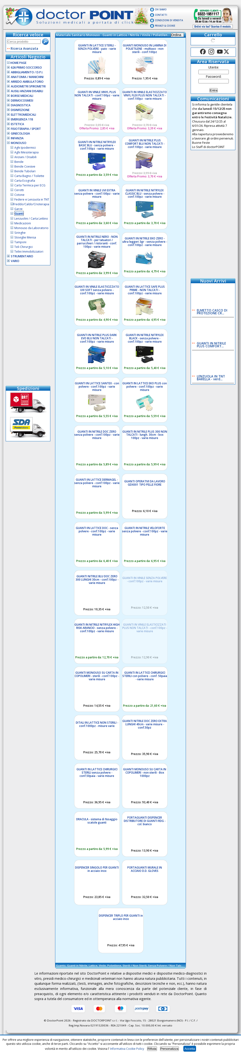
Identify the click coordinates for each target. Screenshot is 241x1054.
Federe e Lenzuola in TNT (31, 199)
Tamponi (20, 242)
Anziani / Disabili (25, 157)
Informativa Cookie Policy (127, 1049)
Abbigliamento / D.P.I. (27, 72)
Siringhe (20, 233)
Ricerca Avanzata (24, 48)
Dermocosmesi (22, 100)
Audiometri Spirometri (28, 86)
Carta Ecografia (24, 181)
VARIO (15, 261)
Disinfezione (20, 110)
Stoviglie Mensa (25, 237)
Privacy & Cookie (165, 25)
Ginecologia (20, 133)
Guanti (19, 214)
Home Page (16, 63)
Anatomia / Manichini (27, 77)
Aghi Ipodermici (25, 148)
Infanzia (17, 138)
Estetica (17, 124)
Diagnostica (20, 105)
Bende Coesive (24, 166)
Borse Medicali (22, 96)
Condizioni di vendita (169, 20)
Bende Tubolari (25, 171)
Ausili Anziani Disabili (27, 91)
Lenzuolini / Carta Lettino (31, 219)
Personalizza (169, 1048)
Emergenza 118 (22, 119)
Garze (18, 209)
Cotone (19, 195)
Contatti (161, 14)
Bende (19, 162)
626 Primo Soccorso (26, 68)
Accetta (190, 1048)
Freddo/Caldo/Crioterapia (31, 204)
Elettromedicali (23, 115)
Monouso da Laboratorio (31, 228)
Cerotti (19, 190)
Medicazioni (22, 223)
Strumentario (22, 256)
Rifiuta (152, 1048)
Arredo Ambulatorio (27, 82)
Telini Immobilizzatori (28, 252)
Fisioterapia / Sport (26, 129)
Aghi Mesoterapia (26, 152)
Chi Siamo (161, 9)
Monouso (18, 143)
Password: (213, 76)
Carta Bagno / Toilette (29, 176)
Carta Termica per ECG (29, 185)
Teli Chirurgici (23, 247)
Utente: (213, 67)
